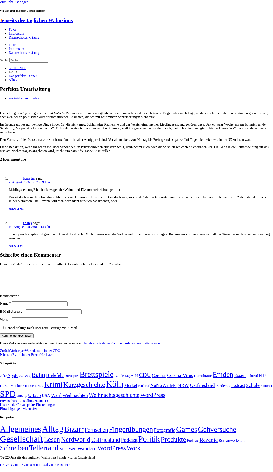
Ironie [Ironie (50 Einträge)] (29, 391)
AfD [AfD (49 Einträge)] (3, 381)
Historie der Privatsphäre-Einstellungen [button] (27, 410)
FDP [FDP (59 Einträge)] (262, 380)
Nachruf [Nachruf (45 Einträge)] (143, 391)
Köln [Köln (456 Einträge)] (114, 389)
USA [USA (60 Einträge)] (46, 400)
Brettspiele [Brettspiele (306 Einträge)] (97, 379)
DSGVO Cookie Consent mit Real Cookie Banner (35, 470)
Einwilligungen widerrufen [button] (19, 414)
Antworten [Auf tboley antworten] (16, 245)
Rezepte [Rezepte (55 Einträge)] (209, 445)
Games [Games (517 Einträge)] (186, 434)
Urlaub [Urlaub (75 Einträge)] (34, 400)
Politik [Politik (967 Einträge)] (149, 444)
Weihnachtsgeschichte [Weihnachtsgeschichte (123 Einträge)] (114, 400)
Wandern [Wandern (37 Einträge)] (87, 454)
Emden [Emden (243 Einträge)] (223, 380)
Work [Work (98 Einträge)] (133, 453)
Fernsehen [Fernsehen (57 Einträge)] (96, 435)
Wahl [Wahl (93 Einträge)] (56, 400)
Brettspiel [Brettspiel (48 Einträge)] (72, 381)
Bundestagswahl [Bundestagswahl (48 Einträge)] (126, 381)
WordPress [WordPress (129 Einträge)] (152, 400)
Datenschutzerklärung (24, 37)
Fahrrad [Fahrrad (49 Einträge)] (252, 381)
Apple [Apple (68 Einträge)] (12, 380)
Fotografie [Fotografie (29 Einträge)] (164, 435)
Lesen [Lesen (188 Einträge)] (52, 444)
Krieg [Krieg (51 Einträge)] (39, 391)
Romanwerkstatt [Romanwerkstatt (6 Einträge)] (232, 445)
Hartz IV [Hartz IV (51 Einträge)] (6, 391)
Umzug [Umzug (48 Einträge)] (22, 401)
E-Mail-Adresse (12, 317)
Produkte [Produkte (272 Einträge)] (173, 444)
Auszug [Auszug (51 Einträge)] (25, 381)
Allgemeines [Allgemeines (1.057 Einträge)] (20, 434)
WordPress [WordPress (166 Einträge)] (111, 453)
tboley (27, 223)
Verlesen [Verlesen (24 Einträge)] (67, 454)
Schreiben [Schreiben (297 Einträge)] (14, 453)
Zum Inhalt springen (14, 2)
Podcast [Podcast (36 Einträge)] (129, 445)
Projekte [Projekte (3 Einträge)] (192, 446)
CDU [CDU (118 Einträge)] (145, 380)
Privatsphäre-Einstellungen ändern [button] (24, 406)
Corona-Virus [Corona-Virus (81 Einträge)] (180, 380)
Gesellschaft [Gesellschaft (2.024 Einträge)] (21, 444)
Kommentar (9, 301)
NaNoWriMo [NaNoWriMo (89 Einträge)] (163, 390)
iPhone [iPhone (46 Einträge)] (19, 391)
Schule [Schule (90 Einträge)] (253, 390)
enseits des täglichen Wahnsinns (36, 20)
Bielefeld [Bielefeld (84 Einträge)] (55, 380)
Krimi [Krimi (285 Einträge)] (53, 389)
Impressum (16, 33)
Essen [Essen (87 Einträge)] (240, 380)
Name (5, 309)
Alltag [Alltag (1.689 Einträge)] (52, 434)
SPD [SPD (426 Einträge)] (8, 399)
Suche (4, 60)
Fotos (13, 29)
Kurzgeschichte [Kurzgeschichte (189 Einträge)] (84, 390)
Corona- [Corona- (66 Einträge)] (159, 380)
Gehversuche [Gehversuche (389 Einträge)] (217, 434)
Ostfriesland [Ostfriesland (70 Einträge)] (105, 445)
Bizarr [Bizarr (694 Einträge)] (74, 434)
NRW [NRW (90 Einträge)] (183, 390)
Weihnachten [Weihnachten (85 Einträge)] (75, 400)
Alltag (13, 80)
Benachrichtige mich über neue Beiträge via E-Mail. (41, 333)
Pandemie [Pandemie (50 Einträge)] (223, 391)
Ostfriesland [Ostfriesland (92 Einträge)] (202, 390)
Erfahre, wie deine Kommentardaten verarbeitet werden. (123, 348)
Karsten (29, 178)
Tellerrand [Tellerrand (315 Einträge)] (43, 453)
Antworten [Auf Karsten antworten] (16, 208)
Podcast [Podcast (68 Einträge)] (238, 390)
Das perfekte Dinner (23, 76)
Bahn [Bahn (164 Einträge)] (38, 379)
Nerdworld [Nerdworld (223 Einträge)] (75, 444)
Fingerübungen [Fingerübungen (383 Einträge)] (131, 434)
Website (5, 325)
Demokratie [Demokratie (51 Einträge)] (203, 381)
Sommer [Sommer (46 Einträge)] (266, 391)
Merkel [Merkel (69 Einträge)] (130, 390)
